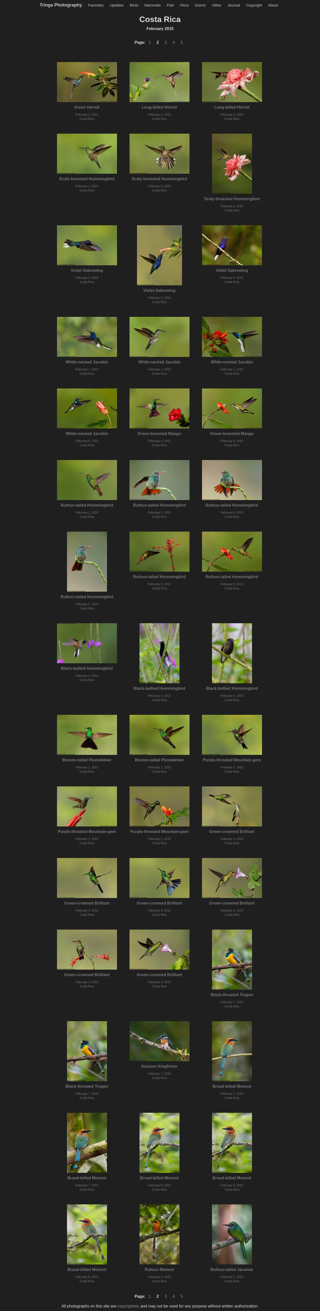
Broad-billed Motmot (232, 1086)
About (273, 5)
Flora (184, 5)
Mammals (152, 5)
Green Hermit (87, 107)
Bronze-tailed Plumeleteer (87, 760)
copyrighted (128, 1306)
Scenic (200, 5)
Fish (170, 5)
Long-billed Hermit (159, 107)
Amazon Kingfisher (159, 1066)
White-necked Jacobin (87, 362)
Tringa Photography (61, 5)
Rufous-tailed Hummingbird (86, 505)
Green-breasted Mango (159, 433)
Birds (134, 5)
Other (217, 5)
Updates (117, 5)
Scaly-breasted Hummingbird (86, 179)
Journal (234, 5)
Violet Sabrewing (87, 270)
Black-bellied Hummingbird (87, 668)
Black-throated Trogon (231, 995)
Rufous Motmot (159, 1269)
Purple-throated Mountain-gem (232, 760)
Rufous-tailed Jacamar (232, 1269)
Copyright (254, 5)
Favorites (96, 5)
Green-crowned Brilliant (231, 831)
